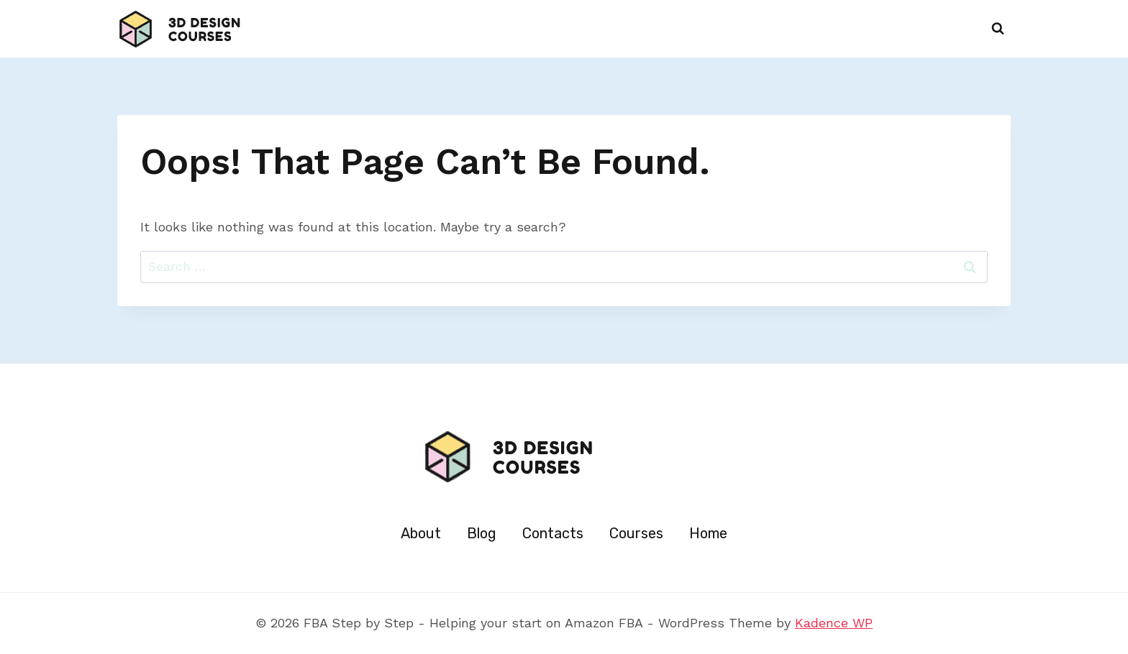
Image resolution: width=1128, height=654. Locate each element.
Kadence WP (834, 622)
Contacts (552, 533)
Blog (481, 533)
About (421, 533)
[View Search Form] (998, 29)
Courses (636, 533)
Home (708, 533)
